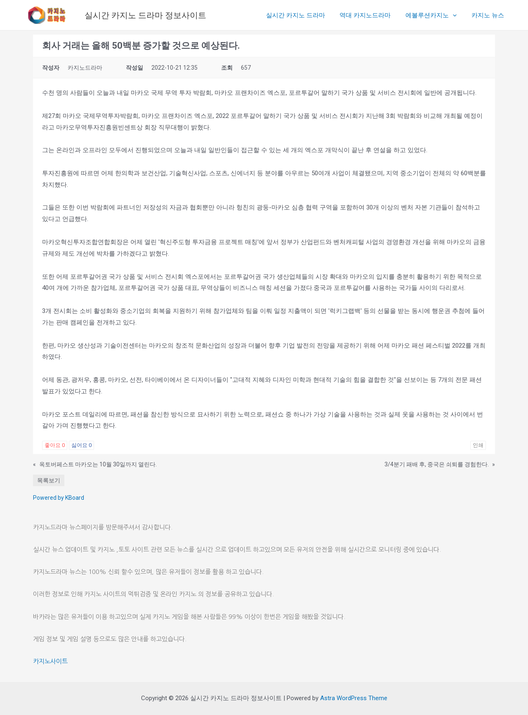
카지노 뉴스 (489, 15)
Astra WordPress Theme (353, 698)
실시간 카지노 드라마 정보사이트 (145, 15)
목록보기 (48, 480)
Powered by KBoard (58, 497)
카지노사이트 (50, 661)
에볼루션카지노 (434, 15)
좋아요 (55, 445)
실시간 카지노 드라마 (303, 15)
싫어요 (81, 445)
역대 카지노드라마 (371, 15)
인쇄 (478, 445)
